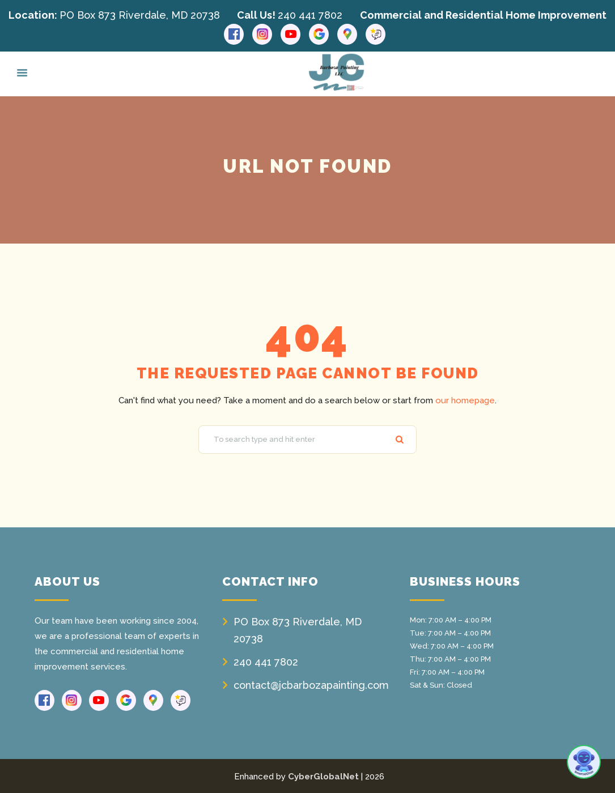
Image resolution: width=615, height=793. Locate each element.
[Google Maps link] (347, 34)
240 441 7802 (310, 15)
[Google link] (319, 34)
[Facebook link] (234, 34)
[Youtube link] (290, 34)
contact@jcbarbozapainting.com (311, 684)
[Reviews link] (375, 34)
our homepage (465, 400)
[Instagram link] (262, 34)
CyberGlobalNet (323, 776)
